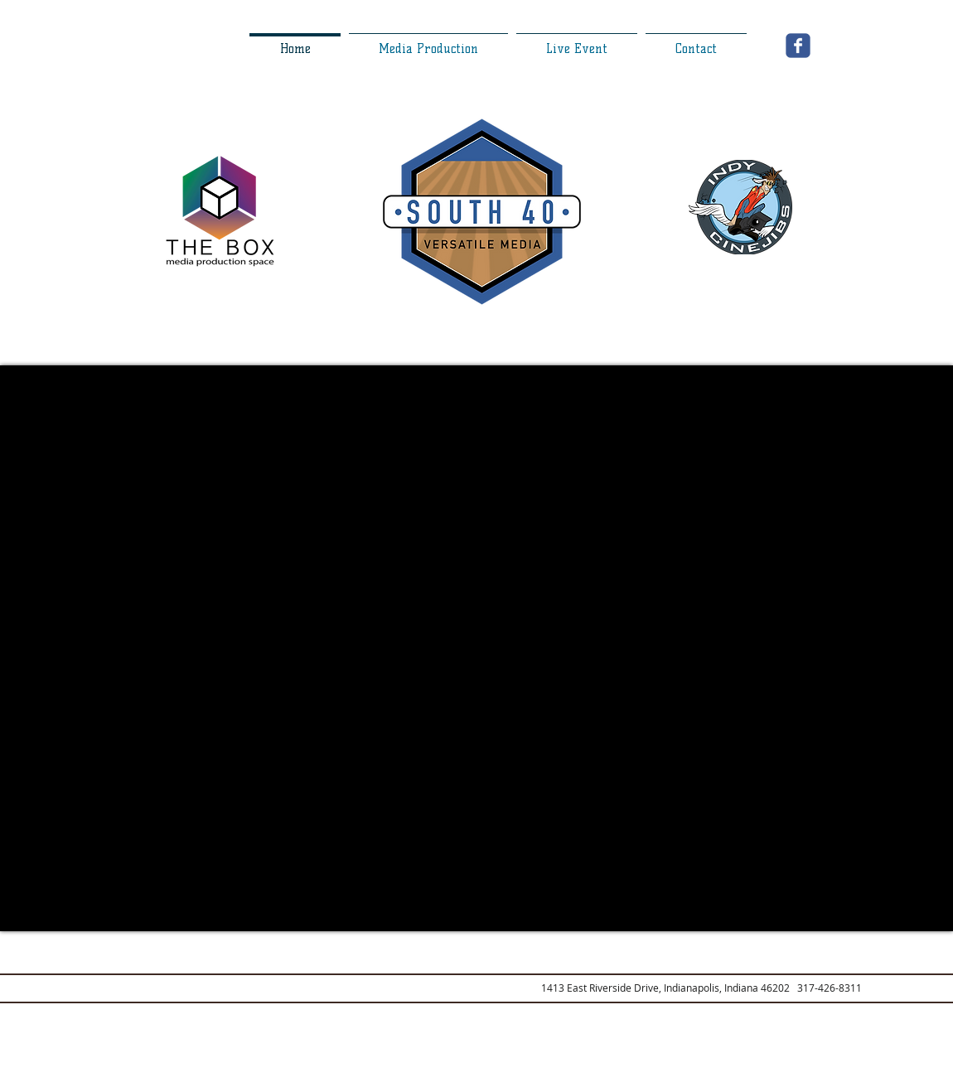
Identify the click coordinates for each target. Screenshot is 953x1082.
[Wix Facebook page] (798, 45)
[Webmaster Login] (230, 1073)
